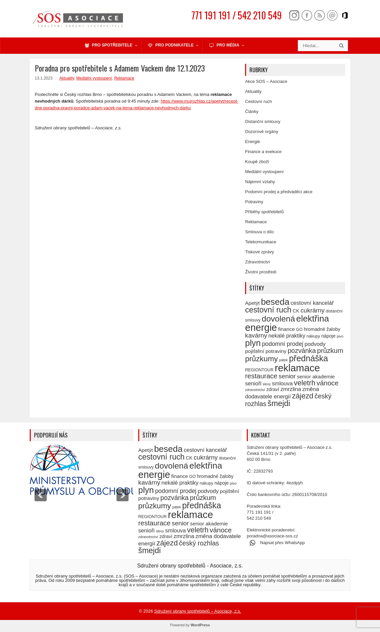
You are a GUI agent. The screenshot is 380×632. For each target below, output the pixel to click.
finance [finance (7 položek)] (286, 329)
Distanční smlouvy (262, 121)
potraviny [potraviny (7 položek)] (276, 351)
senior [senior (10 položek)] (287, 376)
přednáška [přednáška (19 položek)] (308, 358)
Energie (252, 141)
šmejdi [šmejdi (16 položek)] (278, 403)
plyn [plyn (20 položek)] (253, 343)
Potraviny (254, 201)
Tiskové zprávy (259, 251)
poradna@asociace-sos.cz (272, 535)
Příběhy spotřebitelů (264, 211)
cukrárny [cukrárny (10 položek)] (313, 310)
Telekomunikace (260, 241)
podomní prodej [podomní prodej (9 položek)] (282, 344)
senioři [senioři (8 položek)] (253, 383)
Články (251, 111)
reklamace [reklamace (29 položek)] (297, 367)
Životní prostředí (260, 271)
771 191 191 (259, 512)
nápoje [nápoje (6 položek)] (328, 336)
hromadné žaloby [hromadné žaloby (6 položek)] (322, 329)
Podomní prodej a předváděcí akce (279, 191)
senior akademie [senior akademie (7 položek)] (316, 376)
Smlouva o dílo (259, 231)
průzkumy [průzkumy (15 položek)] (261, 359)
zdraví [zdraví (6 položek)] (272, 389)
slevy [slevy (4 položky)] (267, 384)
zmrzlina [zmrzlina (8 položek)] (290, 389)
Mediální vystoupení (94, 78)
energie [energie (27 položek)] (261, 327)
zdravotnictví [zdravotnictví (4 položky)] (255, 390)
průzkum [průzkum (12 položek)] (330, 350)
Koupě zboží (257, 161)
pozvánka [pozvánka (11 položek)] (302, 350)
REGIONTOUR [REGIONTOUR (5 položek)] (259, 370)
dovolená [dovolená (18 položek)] (278, 318)
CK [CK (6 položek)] (296, 310)
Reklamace (124, 78)
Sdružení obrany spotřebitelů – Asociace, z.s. (197, 611)
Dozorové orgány (261, 131)
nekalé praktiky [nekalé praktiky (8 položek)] (286, 336)
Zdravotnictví (257, 261)
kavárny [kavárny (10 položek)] (256, 335)
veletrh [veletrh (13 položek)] (304, 383)
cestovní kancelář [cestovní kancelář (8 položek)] (312, 303)
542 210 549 (259, 518)
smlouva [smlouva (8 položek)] (282, 383)
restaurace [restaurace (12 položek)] (261, 376)
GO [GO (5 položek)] (299, 329)
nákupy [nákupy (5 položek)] (313, 336)
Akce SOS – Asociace (266, 81)
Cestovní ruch (258, 101)
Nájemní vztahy (260, 181)
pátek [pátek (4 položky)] (283, 360)
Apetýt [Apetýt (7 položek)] (252, 303)
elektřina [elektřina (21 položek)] (312, 318)
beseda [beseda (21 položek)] (275, 302)
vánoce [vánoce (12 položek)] (328, 383)
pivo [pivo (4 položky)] (340, 336)
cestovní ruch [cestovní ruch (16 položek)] (268, 309)
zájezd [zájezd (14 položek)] (302, 396)
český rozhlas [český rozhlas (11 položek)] (199, 543)
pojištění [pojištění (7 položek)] (254, 351)
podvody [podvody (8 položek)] (315, 344)
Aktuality (66, 78)
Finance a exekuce (263, 151)
